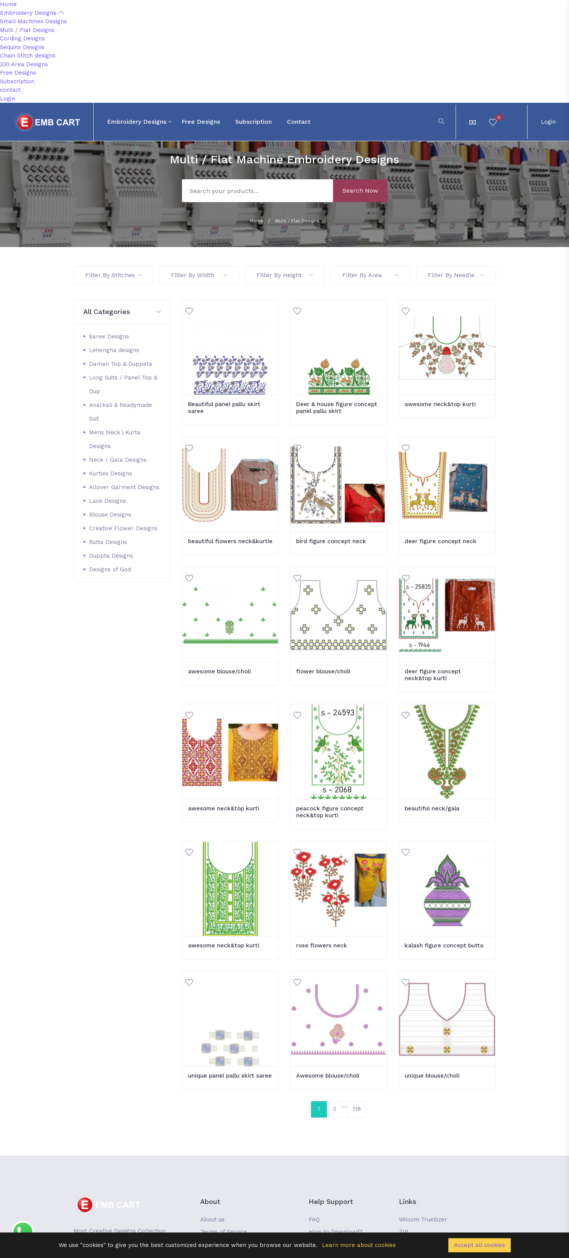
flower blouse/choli (323, 671)
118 (357, 1108)
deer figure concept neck (441, 541)
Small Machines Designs (33, 21)
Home (8, 4)
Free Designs (18, 72)
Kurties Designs (110, 473)
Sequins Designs (22, 47)
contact (10, 89)
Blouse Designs (110, 514)
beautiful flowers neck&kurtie (230, 541)
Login (7, 98)
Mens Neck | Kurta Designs (114, 439)
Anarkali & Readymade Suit (120, 412)
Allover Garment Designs (124, 487)
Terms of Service (223, 1231)
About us (212, 1219)
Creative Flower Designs (123, 528)
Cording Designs (22, 38)
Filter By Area (370, 275)
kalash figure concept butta (444, 945)
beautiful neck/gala (432, 808)
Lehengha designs (114, 350)
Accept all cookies (479, 1245)
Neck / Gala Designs (118, 459)
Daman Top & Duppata (120, 363)
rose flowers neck (321, 945)
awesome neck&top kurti (440, 404)
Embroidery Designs (32, 13)
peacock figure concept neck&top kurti (329, 812)
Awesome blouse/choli (327, 1075)
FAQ (314, 1219)
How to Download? (336, 1231)
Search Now (360, 190)
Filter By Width (199, 275)
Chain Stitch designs (28, 55)
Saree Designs (109, 336)
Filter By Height (285, 275)
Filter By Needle (456, 275)
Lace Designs (107, 500)
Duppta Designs (111, 555)
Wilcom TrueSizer (423, 1219)
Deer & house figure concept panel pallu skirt (336, 408)
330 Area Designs (24, 64)
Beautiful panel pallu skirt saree (224, 408)
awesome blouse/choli (219, 671)
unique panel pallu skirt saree (230, 1075)
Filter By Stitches (113, 275)
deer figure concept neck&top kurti (433, 675)
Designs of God (110, 569)
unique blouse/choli (432, 1075)
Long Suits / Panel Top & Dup (123, 384)
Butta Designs (108, 542)
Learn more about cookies (359, 1245)
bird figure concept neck (331, 541)
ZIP (403, 1231)
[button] (122, 312)
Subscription (17, 81)
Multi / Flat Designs (27, 30)
